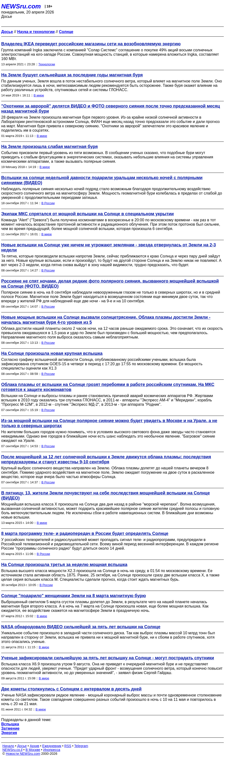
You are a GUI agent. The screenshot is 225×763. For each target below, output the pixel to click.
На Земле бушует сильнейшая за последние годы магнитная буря (72, 75)
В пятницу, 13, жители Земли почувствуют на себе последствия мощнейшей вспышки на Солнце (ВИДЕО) (105, 495)
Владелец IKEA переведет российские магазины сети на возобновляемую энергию (91, 43)
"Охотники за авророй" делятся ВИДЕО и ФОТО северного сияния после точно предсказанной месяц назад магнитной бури (110, 109)
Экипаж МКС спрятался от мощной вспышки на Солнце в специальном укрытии (87, 213)
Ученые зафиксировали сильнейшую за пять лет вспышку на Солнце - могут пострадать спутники (107, 657)
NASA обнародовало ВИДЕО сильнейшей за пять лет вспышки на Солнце (80, 626)
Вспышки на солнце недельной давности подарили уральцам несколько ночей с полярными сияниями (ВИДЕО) (102, 180)
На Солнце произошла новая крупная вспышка (52, 353)
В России (48, 203)
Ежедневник (51, 746)
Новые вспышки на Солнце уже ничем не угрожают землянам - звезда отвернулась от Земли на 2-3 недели (108, 247)
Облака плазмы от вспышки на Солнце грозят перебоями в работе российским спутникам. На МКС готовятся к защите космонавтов (107, 387)
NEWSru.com (21, 6)
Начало (8, 746)
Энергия (9, 733)
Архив (34, 746)
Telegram (81, 746)
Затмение (10, 728)
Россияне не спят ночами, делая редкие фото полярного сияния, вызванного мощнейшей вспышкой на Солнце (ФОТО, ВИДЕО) (110, 284)
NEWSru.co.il (12, 750)
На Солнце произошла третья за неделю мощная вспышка (64, 564)
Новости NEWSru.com (23, 754)
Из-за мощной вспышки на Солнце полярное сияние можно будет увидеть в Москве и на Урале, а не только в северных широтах (109, 423)
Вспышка (10, 724)
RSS (67, 746)
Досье (22, 746)
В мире (39, 95)
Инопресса (51, 750)
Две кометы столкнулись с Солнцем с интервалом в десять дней (71, 689)
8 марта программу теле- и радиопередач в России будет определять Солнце (84, 533)
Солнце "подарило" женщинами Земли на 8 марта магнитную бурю (73, 595)
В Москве (33, 750)
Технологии (47, 64)
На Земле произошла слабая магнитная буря (49, 146)
